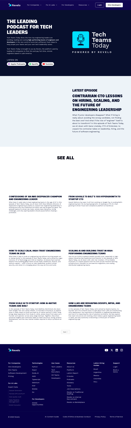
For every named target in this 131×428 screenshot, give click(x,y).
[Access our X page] (112, 350)
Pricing (11, 376)
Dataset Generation (15, 390)
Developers (55, 378)
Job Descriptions (73, 389)
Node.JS (35, 373)
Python (35, 367)
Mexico (96, 375)
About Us (70, 367)
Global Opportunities (37, 404)
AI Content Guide (52, 417)
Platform (70, 370)
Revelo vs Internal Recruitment (74, 398)
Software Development (17, 373)
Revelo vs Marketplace (76, 402)
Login (99, 5)
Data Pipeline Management (14, 401)
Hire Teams (12, 370)
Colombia (97, 379)
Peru (95, 382)
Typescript (36, 379)
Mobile (34, 389)
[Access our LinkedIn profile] (116, 350)
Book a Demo (116, 371)
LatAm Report (72, 373)
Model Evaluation (15, 405)
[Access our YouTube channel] (106, 350)
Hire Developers (114, 5)
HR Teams (55, 375)
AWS (34, 376)
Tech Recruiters (55, 371)
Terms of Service (116, 417)
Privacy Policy (100, 417)
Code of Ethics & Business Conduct (77, 417)
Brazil (96, 369)
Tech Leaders (56, 367)
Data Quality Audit (15, 397)
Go (35, 392)
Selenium (35, 383)
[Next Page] (65, 332)
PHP (33, 386)
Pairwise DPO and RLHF (17, 393)
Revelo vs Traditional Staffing (75, 393)
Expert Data (13, 387)
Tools (69, 386)
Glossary (70, 383)
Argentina (97, 372)
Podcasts (70, 379)
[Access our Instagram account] (121, 350)
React (34, 370)
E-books (70, 376)
